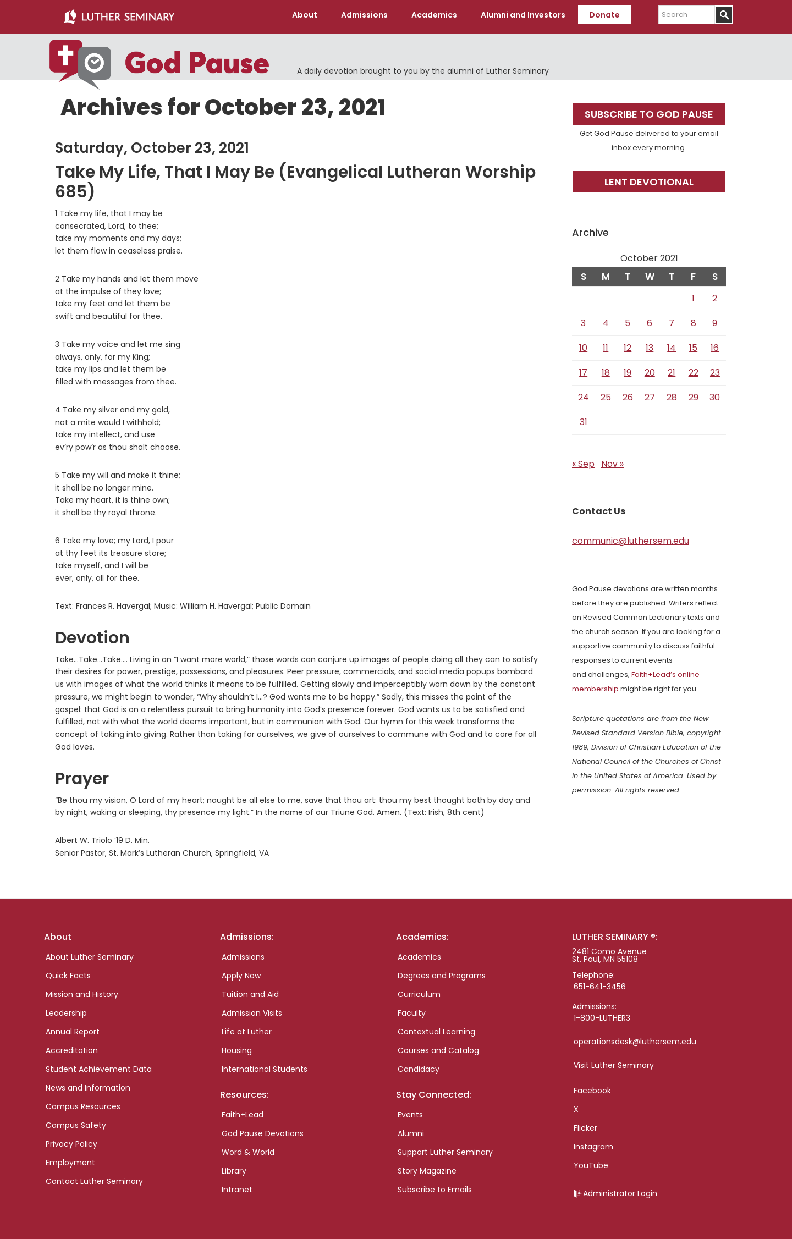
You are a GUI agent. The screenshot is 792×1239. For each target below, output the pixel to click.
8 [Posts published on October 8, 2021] (693, 319)
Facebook (592, 1086)
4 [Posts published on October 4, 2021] (606, 319)
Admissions (243, 953)
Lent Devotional (649, 178)
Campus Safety (76, 1121)
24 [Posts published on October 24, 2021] (583, 393)
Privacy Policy (71, 1140)
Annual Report (73, 1027)
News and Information (88, 1083)
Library (234, 1166)
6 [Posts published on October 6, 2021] (649, 319)
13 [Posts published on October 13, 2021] (649, 344)
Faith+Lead (242, 1110)
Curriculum (419, 990)
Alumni (411, 1129)
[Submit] (724, 14)
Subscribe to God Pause (649, 110)
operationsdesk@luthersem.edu (635, 1037)
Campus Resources (83, 1102)
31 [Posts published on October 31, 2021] (583, 418)
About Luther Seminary (90, 953)
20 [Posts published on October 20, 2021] (650, 368)
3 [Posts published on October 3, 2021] (583, 319)
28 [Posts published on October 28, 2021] (672, 393)
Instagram (593, 1142)
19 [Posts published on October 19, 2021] (627, 368)
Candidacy (418, 1065)
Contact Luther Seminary (94, 1177)
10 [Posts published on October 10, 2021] (583, 344)
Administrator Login (620, 1189)
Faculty (412, 1009)
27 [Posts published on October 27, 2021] (650, 393)
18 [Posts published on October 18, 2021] (606, 368)
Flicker (585, 1124)
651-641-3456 (600, 982)
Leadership (66, 1009)
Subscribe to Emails (435, 1185)
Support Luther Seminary (445, 1148)
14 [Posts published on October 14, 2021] (671, 344)
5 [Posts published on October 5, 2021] (627, 319)
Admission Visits (252, 1009)
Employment (70, 1158)
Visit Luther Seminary (614, 1061)
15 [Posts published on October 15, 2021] (693, 344)
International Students (264, 1065)
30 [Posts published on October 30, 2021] (715, 393)
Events (410, 1110)
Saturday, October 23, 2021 (152, 144)
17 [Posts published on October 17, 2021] (583, 368)
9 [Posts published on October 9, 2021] (714, 319)
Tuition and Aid (250, 990)
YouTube (591, 1161)
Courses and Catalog (438, 1046)
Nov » (612, 460)
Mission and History (82, 990)
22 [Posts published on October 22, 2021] (693, 368)
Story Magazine (427, 1166)
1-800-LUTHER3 (602, 1014)
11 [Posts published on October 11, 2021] (605, 344)
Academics (419, 953)
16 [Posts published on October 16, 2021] (715, 344)
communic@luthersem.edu (630, 537)
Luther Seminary (119, 15)
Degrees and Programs (442, 971)
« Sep (583, 460)
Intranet (237, 1185)
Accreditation (72, 1046)
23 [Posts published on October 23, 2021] (715, 368)
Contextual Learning (436, 1027)
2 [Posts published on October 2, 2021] (714, 294)
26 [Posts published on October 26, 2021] (628, 393)
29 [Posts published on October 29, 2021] (693, 393)
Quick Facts (68, 971)
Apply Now (241, 971)
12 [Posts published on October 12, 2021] (627, 344)
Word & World (248, 1148)
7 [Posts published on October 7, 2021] (671, 319)
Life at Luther (247, 1027)
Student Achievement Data (99, 1065)
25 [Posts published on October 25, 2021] (606, 393)
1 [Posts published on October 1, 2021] (693, 294)
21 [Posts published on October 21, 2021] (671, 368)
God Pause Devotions (263, 1129)
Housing (237, 1046)
